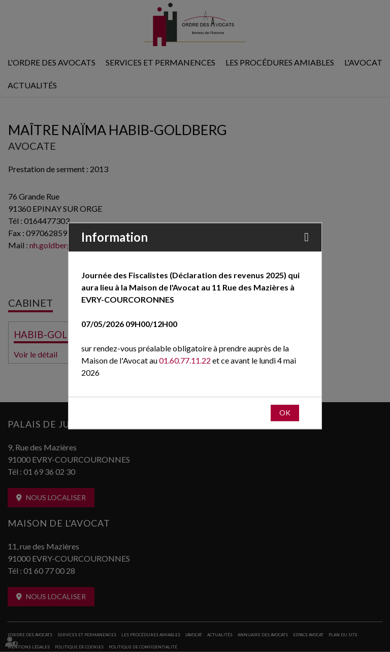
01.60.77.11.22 (185, 361)
